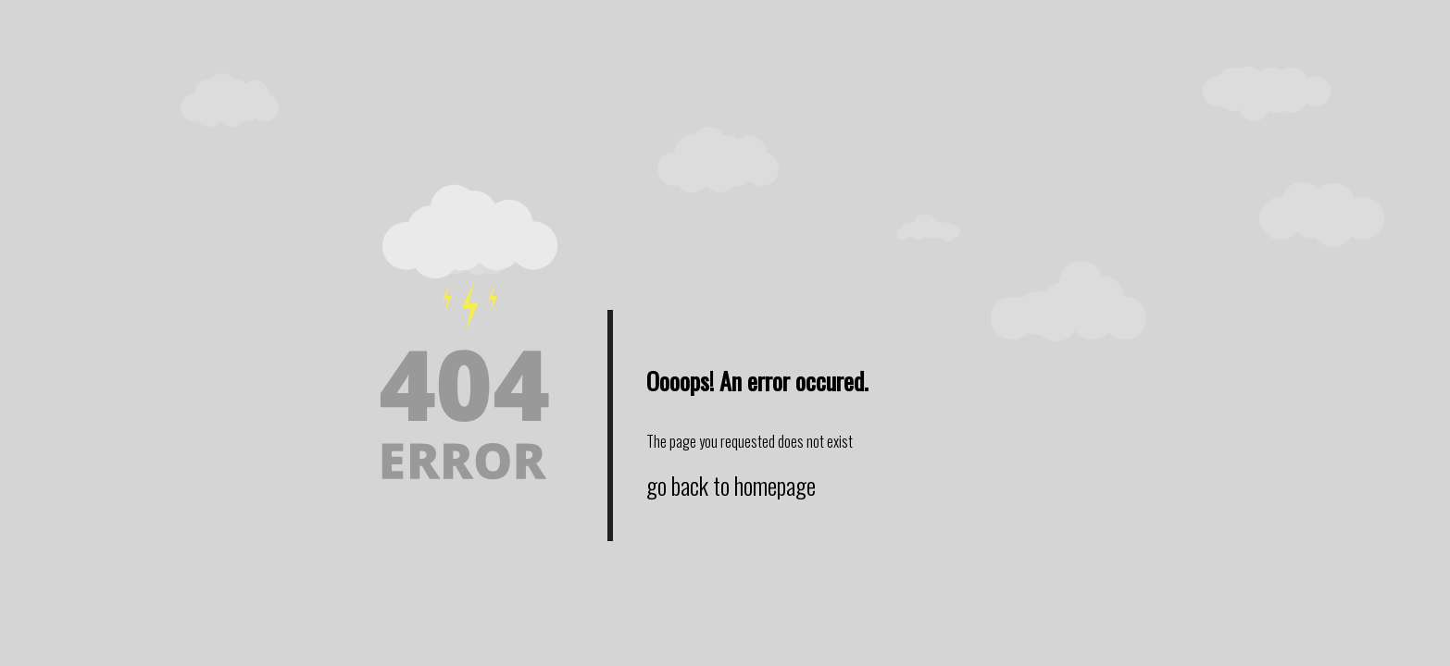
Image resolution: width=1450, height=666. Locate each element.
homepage (775, 485)
